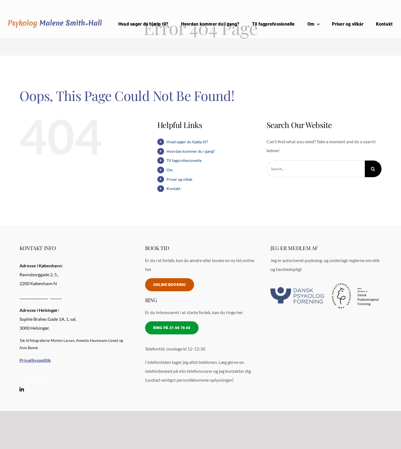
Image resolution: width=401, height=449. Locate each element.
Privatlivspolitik (34, 378)
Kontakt (173, 188)
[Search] (373, 169)
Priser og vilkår (180, 179)
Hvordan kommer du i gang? (191, 151)
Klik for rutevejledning (41, 296)
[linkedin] (21, 389)
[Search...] (315, 169)
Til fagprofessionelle (184, 160)
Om (170, 169)
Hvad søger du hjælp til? (187, 141)
